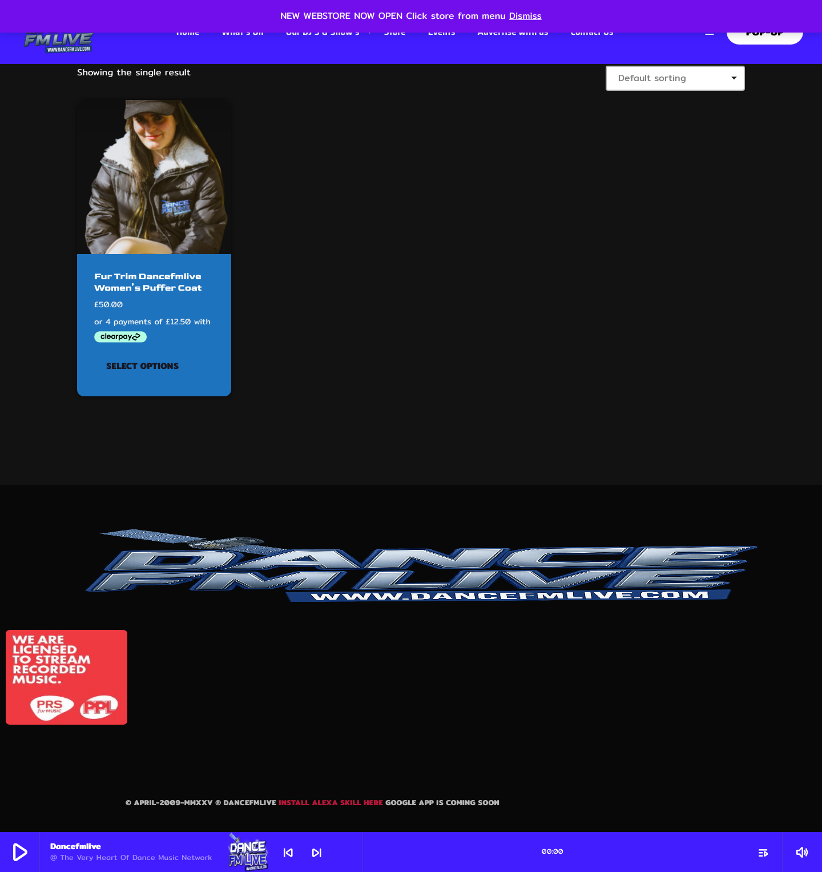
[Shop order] (675, 78)
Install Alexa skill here (332, 802)
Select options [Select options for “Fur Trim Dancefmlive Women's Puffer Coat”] (142, 365)
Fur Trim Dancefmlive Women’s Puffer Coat (146, 282)
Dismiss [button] (525, 16)
